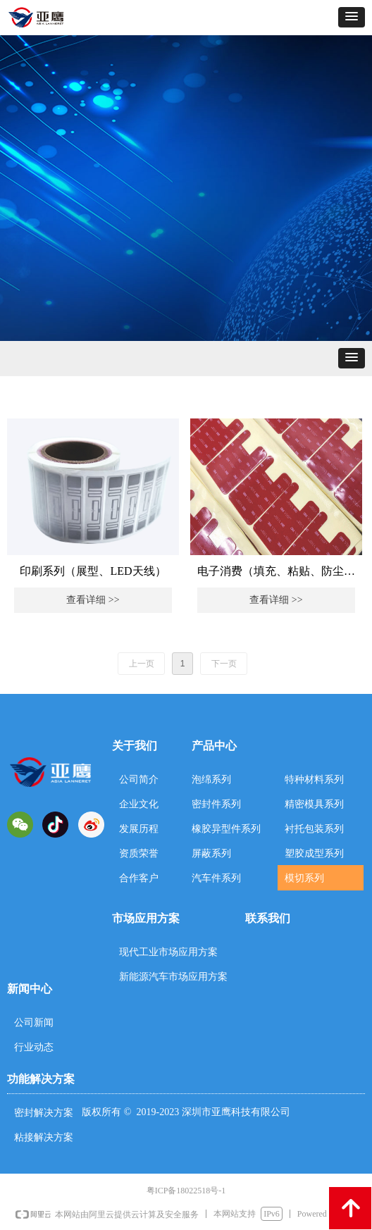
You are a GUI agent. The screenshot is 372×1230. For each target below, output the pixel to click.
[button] (351, 17)
